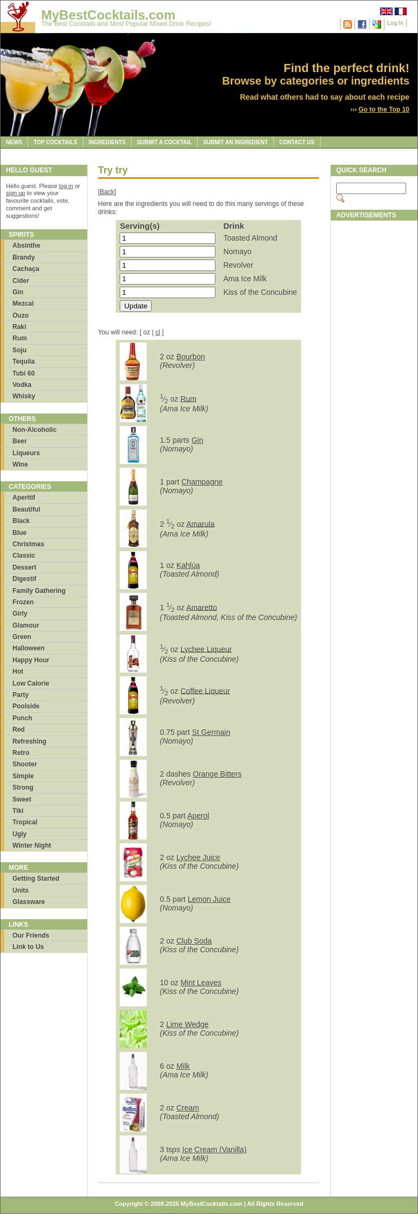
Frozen (23, 602)
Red (18, 729)
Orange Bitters (217, 774)
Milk (183, 1066)
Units (20, 890)
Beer (19, 441)
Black (21, 521)
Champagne (202, 481)
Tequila (23, 361)
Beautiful (26, 509)
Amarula (200, 523)
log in (66, 186)
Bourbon (191, 356)
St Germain (211, 732)
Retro (20, 753)
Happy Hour (30, 660)
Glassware (28, 902)
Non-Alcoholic (34, 430)
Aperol (198, 815)
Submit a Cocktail (164, 142)
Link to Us (28, 947)
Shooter (24, 764)
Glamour (25, 625)
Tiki (17, 811)
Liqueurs (26, 453)
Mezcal (23, 303)
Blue (19, 533)
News (14, 142)
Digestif (24, 579)
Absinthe (26, 245)
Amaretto (201, 607)
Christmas (28, 544)
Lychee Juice (198, 857)
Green (21, 637)
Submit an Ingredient (235, 142)
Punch (22, 718)
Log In (395, 23)
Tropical (24, 822)
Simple (23, 776)
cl (157, 332)
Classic (23, 555)
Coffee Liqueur (205, 690)
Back (107, 192)
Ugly (19, 834)
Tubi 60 (23, 373)
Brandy (23, 257)
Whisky (23, 396)
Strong (23, 787)
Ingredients (107, 142)
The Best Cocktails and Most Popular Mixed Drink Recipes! (126, 24)
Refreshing (29, 741)
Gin (17, 292)
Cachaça (25, 269)
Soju (19, 350)
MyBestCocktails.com (108, 15)
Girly (19, 613)
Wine (20, 464)
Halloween (28, 648)
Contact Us (297, 142)
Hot (17, 671)
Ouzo (20, 315)
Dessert (24, 567)
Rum (19, 338)
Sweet (21, 799)
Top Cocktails (55, 142)
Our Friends (30, 935)
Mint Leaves (200, 982)
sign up (15, 193)
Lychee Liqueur (206, 648)
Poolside (26, 706)
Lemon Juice (209, 899)
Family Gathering (39, 591)
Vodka (21, 385)
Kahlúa (188, 565)
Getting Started (36, 878)
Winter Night (31, 845)
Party (20, 695)
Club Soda (194, 941)
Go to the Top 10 (383, 109)
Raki (19, 327)
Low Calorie (30, 683)
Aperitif (23, 497)
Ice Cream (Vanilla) (214, 1149)
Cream (188, 1107)
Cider (20, 281)
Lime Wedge (187, 1024)
